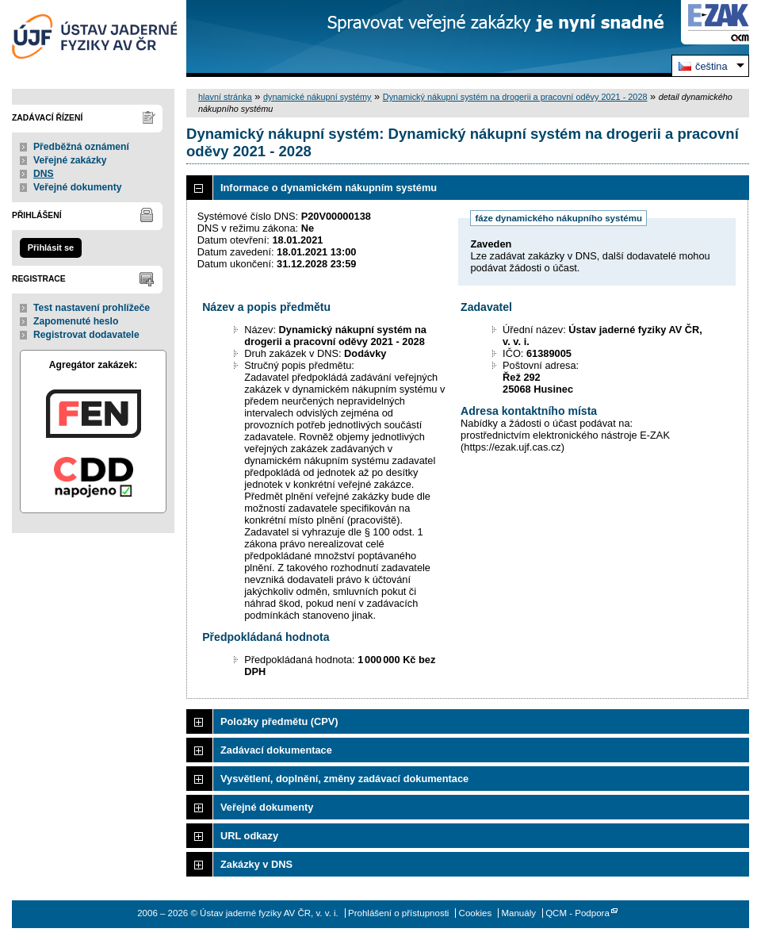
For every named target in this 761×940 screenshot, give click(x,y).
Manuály (518, 913)
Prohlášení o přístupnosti (398, 913)
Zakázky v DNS (256, 864)
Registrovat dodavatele (86, 334)
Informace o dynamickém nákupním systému (328, 188)
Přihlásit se (51, 247)
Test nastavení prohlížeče (91, 307)
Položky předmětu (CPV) (279, 721)
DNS (43, 173)
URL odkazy (249, 836)
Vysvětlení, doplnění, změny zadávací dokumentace (344, 779)
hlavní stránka (225, 97)
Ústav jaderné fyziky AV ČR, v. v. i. (93, 38)
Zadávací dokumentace (276, 750)
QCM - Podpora (577, 913)
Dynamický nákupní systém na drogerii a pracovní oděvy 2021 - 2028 (515, 97)
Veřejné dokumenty (77, 187)
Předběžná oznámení (81, 146)
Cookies (475, 913)
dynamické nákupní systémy (317, 97)
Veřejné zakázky (70, 160)
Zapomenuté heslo (75, 321)
